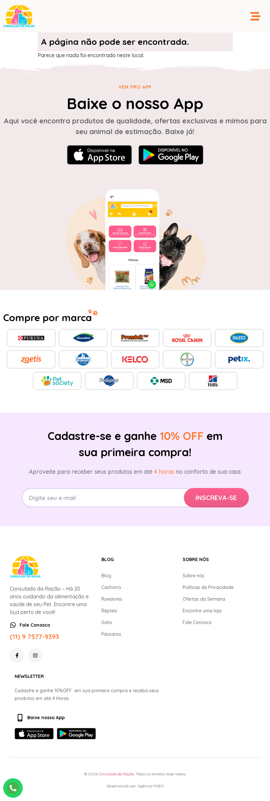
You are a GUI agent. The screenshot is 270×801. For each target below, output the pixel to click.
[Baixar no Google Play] (170, 155)
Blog (106, 576)
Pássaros (111, 634)
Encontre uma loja (202, 611)
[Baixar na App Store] (99, 155)
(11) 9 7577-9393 (34, 636)
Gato (106, 622)
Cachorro (111, 587)
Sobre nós (193, 576)
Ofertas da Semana (204, 599)
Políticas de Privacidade (208, 587)
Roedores (111, 599)
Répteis (109, 611)
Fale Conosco (197, 622)
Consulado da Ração (116, 773)
